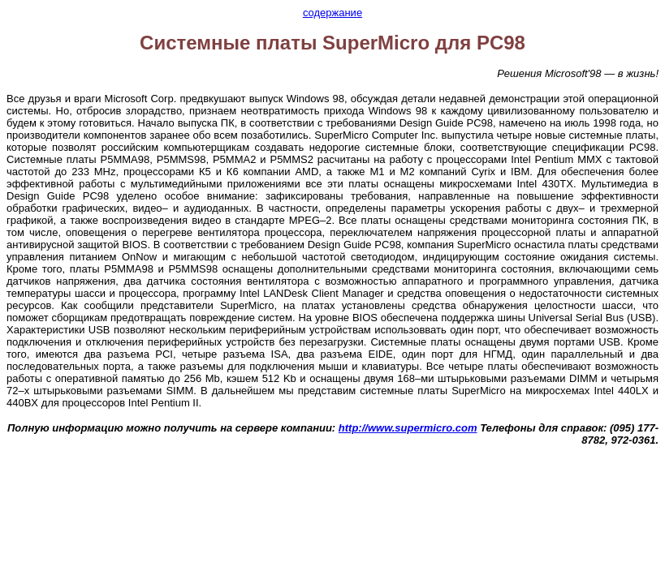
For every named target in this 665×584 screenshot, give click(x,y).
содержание (332, 12)
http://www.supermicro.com (408, 428)
